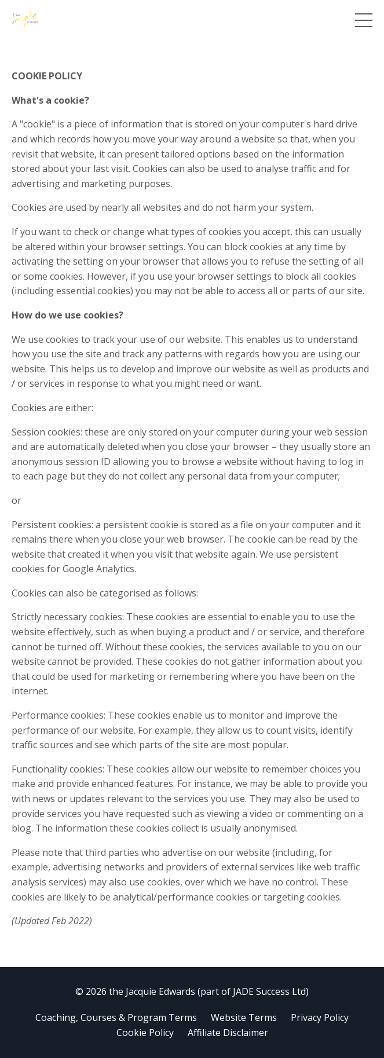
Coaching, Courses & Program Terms (116, 1017)
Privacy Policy (320, 1017)
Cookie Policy (145, 1032)
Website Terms (244, 1017)
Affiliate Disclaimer (228, 1032)
